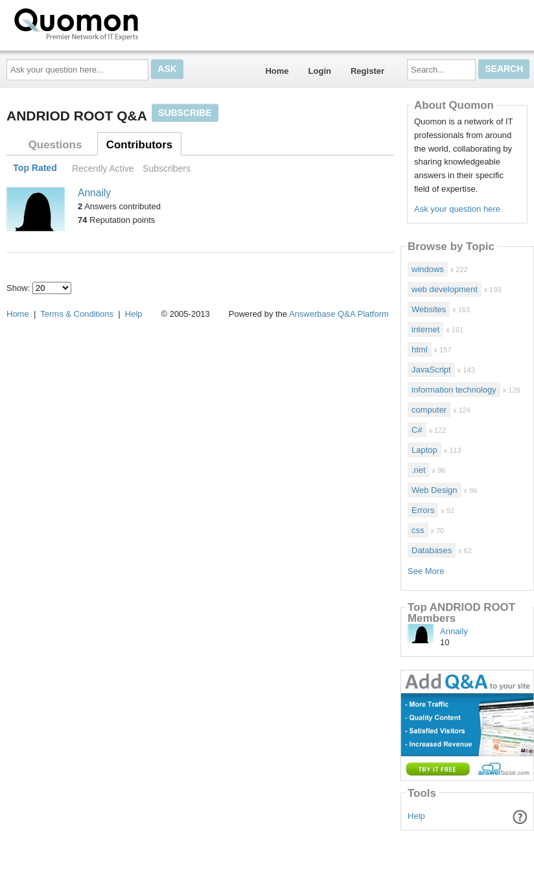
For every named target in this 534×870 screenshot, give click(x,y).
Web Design (435, 490)
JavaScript (431, 369)
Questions (55, 145)
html (420, 349)
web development (445, 289)
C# (417, 430)
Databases (432, 550)
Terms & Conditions (76, 314)
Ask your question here (457, 209)
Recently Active (103, 168)
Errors (423, 510)
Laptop (424, 450)
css (418, 530)
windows (428, 269)
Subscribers (167, 168)
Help (416, 816)
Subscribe (184, 113)
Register (367, 71)
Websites (429, 309)
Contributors (139, 145)
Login (319, 71)
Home (276, 71)
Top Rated (34, 168)
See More (426, 571)
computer (429, 410)
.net (419, 470)
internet (425, 329)
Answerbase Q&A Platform (339, 314)
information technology (454, 390)
